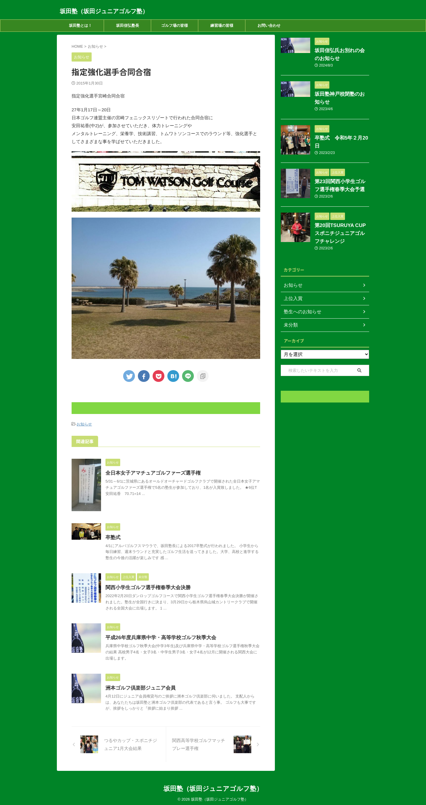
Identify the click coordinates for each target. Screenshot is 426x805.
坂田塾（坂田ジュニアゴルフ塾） (104, 11)
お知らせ (84, 424)
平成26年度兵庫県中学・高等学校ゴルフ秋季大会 (157, 636)
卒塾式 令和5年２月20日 (339, 130)
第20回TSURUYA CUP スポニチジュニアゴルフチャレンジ (341, 223)
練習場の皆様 (221, 25)
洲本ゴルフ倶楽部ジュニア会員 (138, 687)
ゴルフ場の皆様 (174, 25)
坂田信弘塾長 (127, 25)
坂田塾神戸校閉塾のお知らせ (341, 94)
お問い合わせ (268, 25)
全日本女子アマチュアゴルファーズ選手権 (150, 472)
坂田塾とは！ (80, 25)
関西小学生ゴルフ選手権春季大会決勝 (145, 586)
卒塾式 (112, 536)
